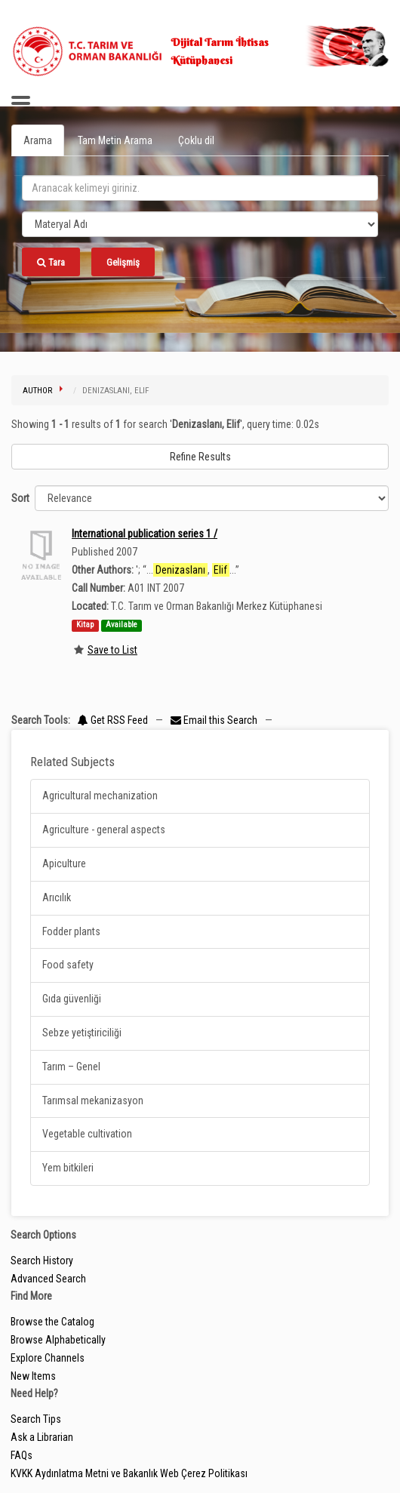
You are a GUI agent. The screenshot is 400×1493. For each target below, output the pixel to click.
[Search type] (200, 224)
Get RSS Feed (113, 720)
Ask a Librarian (42, 1437)
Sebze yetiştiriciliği (82, 1033)
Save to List (112, 650)
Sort (20, 498)
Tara (51, 262)
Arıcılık (56, 897)
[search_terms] (200, 188)
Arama (37, 140)
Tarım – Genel (71, 1066)
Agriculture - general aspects (103, 829)
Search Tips (36, 1419)
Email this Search (215, 720)
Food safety (68, 965)
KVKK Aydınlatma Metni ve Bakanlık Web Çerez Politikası (129, 1473)
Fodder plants (71, 931)
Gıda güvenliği (71, 999)
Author (37, 391)
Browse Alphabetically (58, 1340)
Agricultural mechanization (100, 796)
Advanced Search (48, 1279)
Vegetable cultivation (87, 1134)
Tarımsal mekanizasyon (92, 1100)
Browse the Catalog (52, 1322)
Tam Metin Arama (115, 140)
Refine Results (200, 457)
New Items (33, 1376)
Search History (42, 1260)
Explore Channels (48, 1358)
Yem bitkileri (68, 1168)
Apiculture (64, 863)
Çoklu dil (196, 140)
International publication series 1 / (144, 534)
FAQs (21, 1455)
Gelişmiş (123, 262)
